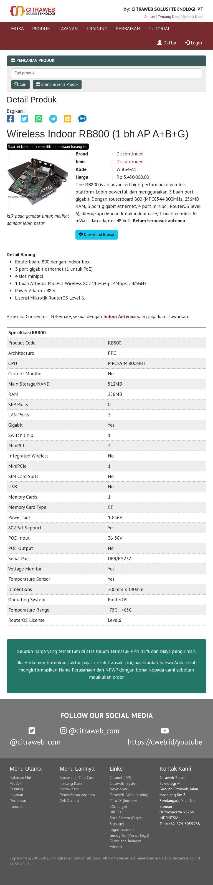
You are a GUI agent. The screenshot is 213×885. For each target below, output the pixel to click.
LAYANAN (68, 28)
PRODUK (41, 28)
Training (16, 788)
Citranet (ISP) (120, 777)
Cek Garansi (69, 800)
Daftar (166, 42)
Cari (20, 84)
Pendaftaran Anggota (77, 794)
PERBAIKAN (128, 28)
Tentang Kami (169, 16)
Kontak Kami (193, 16)
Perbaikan (18, 800)
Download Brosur (97, 234)
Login (193, 42)
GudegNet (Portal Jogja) (129, 835)
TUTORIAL (159, 28)
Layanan (16, 794)
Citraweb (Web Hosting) (129, 794)
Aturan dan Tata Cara (77, 777)
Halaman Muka (22, 777)
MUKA (17, 28)
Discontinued (129, 153)
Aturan (149, 16)
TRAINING (96, 28)
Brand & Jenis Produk (57, 84)
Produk (15, 783)
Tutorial (16, 806)
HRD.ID (115, 811)
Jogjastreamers (122, 829)
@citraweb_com (90, 730)
